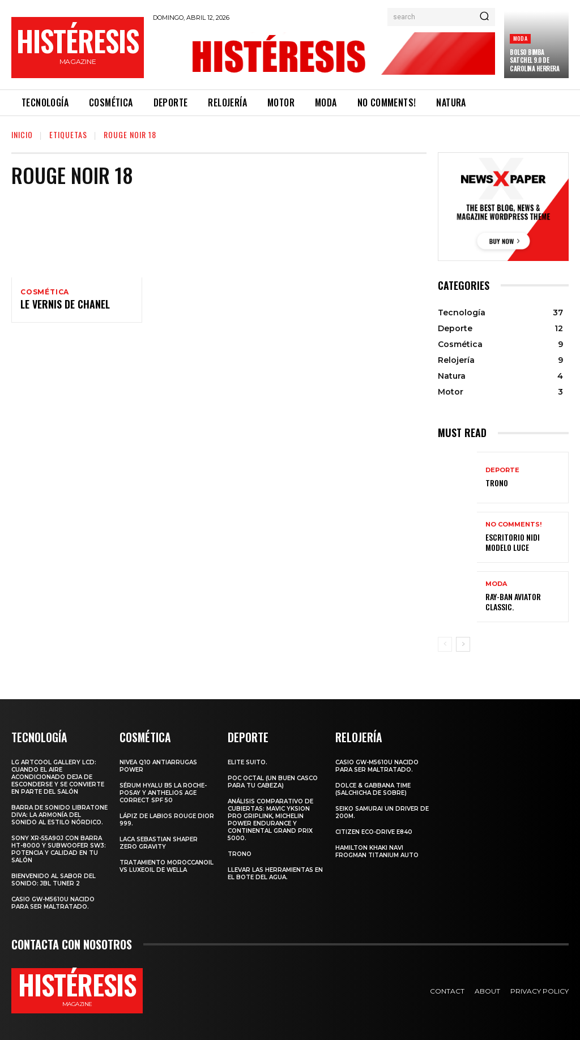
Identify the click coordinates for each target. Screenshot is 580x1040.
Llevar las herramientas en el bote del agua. (275, 873)
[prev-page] (445, 644)
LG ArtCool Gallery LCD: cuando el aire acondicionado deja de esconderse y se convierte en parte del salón (57, 776)
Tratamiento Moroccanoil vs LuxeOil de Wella (167, 865)
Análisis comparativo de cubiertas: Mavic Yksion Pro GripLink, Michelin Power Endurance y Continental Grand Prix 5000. (270, 819)
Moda (520, 38)
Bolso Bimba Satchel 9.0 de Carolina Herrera (534, 60)
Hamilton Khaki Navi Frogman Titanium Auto (377, 851)
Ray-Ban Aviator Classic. (523, 601)
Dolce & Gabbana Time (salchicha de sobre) (373, 788)
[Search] (484, 17)
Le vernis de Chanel (59, 307)
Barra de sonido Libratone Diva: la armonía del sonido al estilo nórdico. (59, 814)
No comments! (513, 526)
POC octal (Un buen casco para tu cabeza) (273, 781)
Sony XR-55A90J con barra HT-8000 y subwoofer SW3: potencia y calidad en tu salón (58, 848)
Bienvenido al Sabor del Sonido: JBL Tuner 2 (53, 879)
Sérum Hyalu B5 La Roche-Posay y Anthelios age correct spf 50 (163, 792)
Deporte (502, 471)
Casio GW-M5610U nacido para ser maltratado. (53, 902)
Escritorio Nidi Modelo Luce (520, 542)
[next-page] (463, 644)
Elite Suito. (247, 761)
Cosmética (44, 292)
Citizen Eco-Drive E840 (373, 831)
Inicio (22, 134)
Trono (495, 482)
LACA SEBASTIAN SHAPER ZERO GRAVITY (159, 842)
